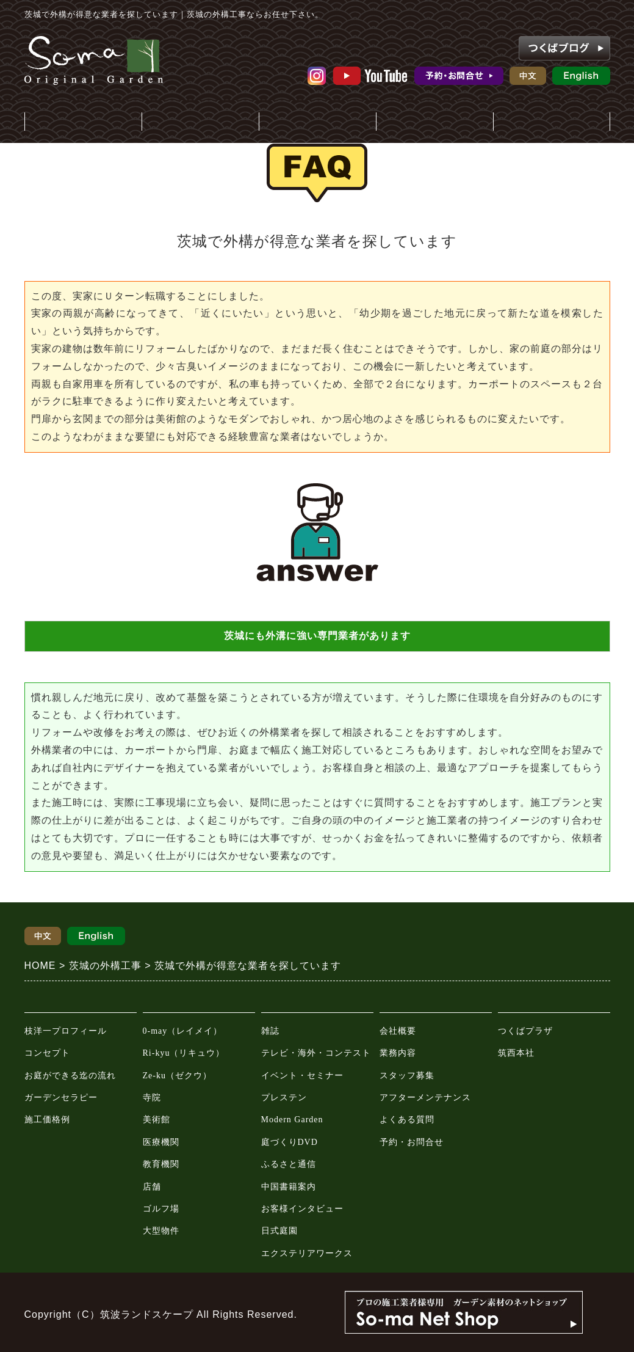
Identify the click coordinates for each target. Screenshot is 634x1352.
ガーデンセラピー (61, 1097)
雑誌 (270, 1031)
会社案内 (434, 122)
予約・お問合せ (412, 1142)
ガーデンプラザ (551, 122)
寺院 (152, 1097)
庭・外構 (83, 122)
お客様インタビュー (302, 1208)
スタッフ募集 (407, 1075)
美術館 (156, 1119)
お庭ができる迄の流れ (70, 1075)
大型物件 (161, 1230)
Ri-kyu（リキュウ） (184, 1053)
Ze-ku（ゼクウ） (177, 1075)
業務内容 (398, 1053)
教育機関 (161, 1164)
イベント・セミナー (302, 1075)
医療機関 (161, 1142)
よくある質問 (407, 1119)
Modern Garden (292, 1119)
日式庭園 (279, 1230)
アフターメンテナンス (425, 1097)
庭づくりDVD (289, 1142)
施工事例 (200, 122)
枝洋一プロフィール (65, 1031)
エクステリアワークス (307, 1253)
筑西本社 (516, 1053)
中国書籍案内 (288, 1186)
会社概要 (398, 1031)
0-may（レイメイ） (183, 1031)
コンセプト (47, 1053)
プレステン (284, 1097)
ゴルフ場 (161, 1208)
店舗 (152, 1186)
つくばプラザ (525, 1031)
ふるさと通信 (288, 1164)
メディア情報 (317, 122)
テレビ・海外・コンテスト (316, 1053)
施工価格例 (47, 1119)
